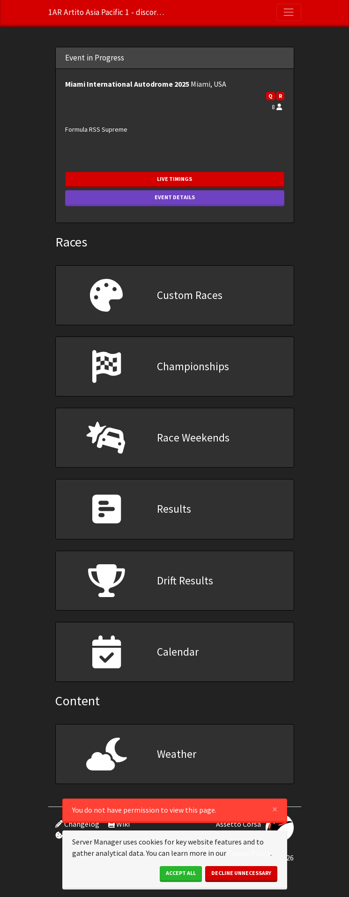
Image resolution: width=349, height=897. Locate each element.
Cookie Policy (249, 853)
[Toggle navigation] (288, 12)
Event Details (175, 197)
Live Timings (174, 178)
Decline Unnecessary (241, 872)
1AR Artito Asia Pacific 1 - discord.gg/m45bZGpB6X (106, 12)
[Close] (275, 809)
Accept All (181, 872)
